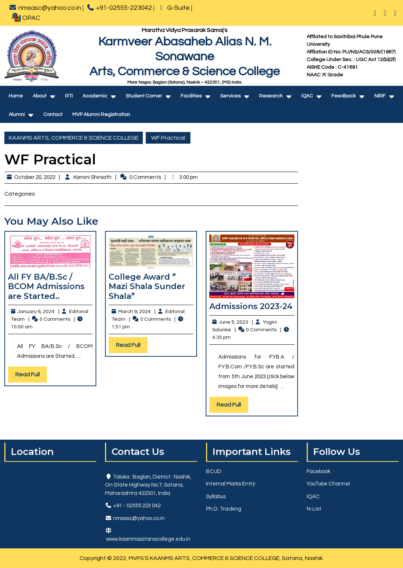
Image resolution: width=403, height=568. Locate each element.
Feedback (343, 96)
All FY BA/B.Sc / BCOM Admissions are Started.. (46, 286)
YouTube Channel (328, 484)
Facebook (318, 471)
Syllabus (216, 496)
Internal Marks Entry (230, 484)
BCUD (213, 471)
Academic (94, 96)
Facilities (191, 96)
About (40, 96)
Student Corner (144, 96)
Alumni (17, 114)
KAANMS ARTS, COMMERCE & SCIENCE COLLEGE (73, 138)
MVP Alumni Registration (101, 114)
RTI (69, 96)
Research (271, 96)
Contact (53, 114)
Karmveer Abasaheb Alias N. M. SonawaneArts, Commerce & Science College (184, 56)
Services (230, 96)
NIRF (380, 96)
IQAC (307, 96)
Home (16, 96)
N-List (314, 509)
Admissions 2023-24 (251, 306)
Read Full (31, 376)
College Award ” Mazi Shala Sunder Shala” (147, 286)
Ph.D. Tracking (223, 509)
